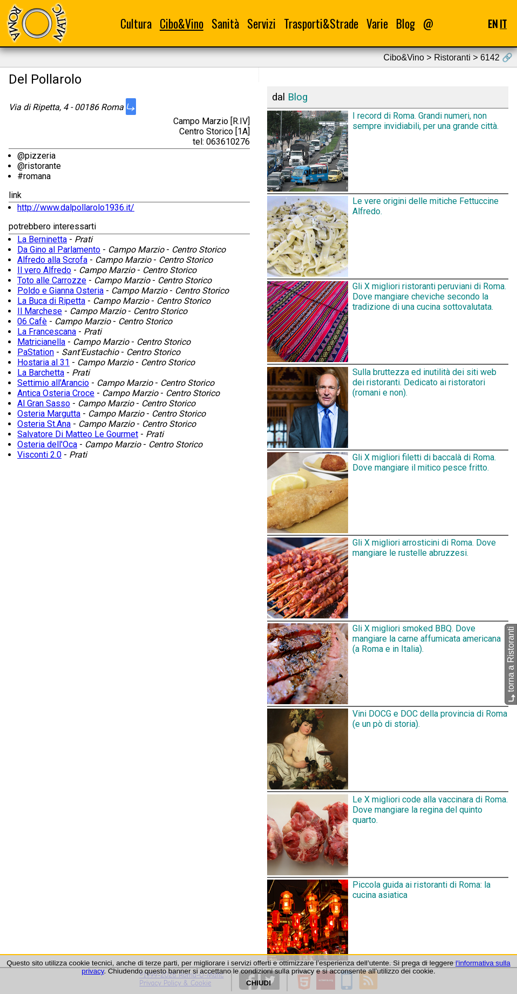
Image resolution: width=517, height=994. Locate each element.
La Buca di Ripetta (51, 301)
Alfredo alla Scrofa (52, 260)
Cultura (136, 23)
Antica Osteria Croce (55, 393)
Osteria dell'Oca (47, 444)
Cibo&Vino (181, 23)
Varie (377, 23)
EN (493, 23)
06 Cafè (32, 321)
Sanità (225, 23)
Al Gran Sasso (43, 403)
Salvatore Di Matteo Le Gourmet (77, 434)
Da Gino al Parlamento (58, 249)
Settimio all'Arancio (53, 383)
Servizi (261, 23)
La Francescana (46, 331)
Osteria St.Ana (44, 424)
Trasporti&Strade (321, 23)
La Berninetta (42, 239)
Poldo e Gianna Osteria (60, 290)
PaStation (35, 352)
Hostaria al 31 (43, 362)
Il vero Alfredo (44, 270)
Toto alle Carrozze (51, 280)
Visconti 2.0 (39, 455)
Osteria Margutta (48, 414)
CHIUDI (258, 983)
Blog (405, 23)
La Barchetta (40, 372)
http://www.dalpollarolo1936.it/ (75, 207)
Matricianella (41, 342)
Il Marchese (39, 311)
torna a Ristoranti (510, 664)
